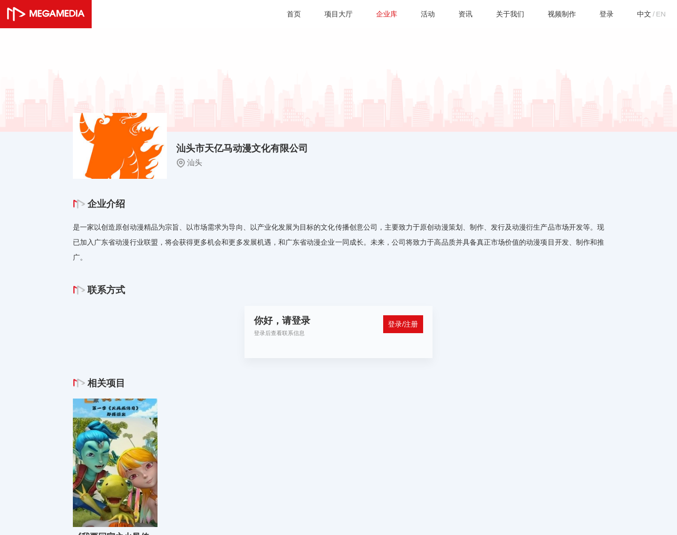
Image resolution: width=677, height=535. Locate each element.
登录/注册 (402, 325)
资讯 (458, 14)
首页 (281, 14)
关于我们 (504, 14)
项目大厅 (328, 14)
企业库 (377, 14)
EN (660, 14)
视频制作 (558, 14)
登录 (604, 14)
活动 (419, 14)
